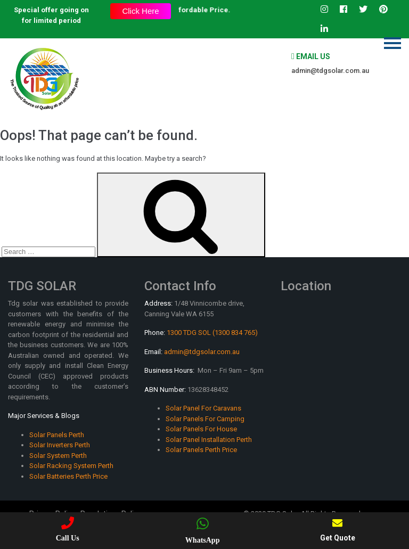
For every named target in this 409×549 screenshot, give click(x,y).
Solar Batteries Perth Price (68, 476)
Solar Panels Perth (56, 435)
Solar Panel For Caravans (203, 408)
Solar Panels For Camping (205, 419)
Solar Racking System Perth (71, 466)
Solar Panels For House (201, 429)
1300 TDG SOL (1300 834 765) (212, 333)
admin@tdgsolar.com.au (330, 71)
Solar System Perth (58, 456)
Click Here (140, 10)
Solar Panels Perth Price (201, 450)
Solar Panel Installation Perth (209, 440)
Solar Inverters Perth (59, 445)
